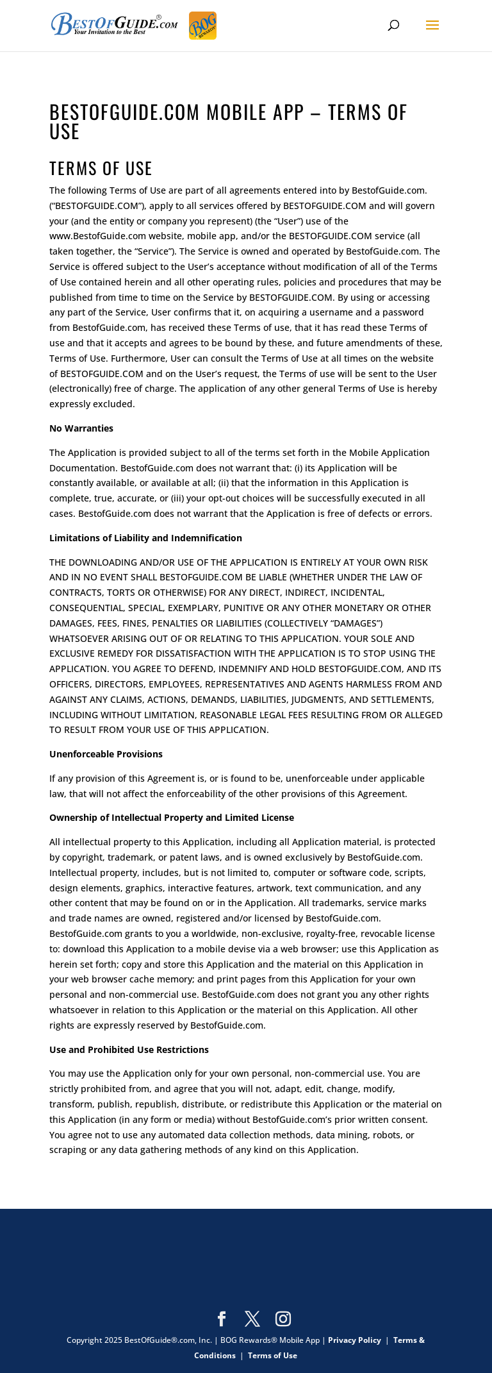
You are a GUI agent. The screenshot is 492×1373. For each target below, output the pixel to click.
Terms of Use (272, 1355)
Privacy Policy (354, 1340)
